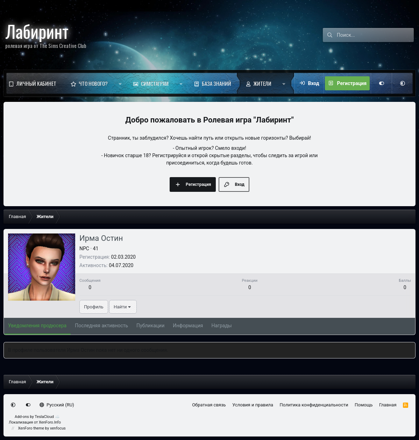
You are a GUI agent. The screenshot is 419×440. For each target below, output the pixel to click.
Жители (262, 83)
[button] (120, 83)
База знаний (216, 83)
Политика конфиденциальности (314, 404)
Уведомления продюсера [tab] (37, 325)
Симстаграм (155, 83)
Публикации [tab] (150, 325)
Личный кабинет (36, 83)
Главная (387, 404)
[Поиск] (375, 35)
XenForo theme (31, 428)
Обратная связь (209, 404)
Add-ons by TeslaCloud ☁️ (37, 416)
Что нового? (93, 83)
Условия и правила (252, 404)
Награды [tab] (221, 325)
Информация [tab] (188, 325)
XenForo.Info (50, 422)
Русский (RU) (57, 404)
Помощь (364, 404)
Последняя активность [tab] (101, 325)
